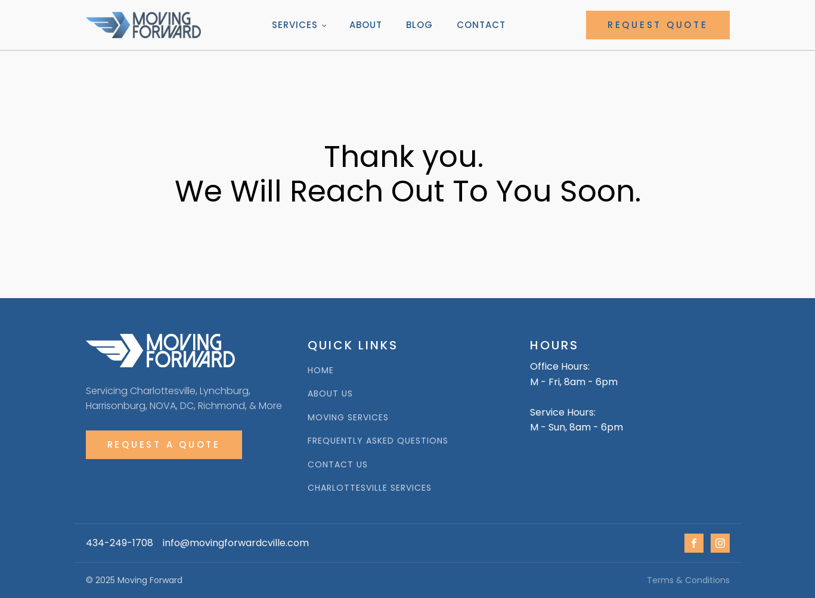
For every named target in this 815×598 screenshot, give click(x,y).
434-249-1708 (119, 543)
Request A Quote (164, 444)
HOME (321, 370)
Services (295, 24)
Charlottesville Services (370, 488)
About (365, 24)
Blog (419, 24)
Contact (481, 24)
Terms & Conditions (688, 580)
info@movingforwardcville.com (236, 543)
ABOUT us (330, 393)
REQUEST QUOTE (658, 24)
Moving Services (348, 417)
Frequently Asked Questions (378, 440)
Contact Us (338, 464)
